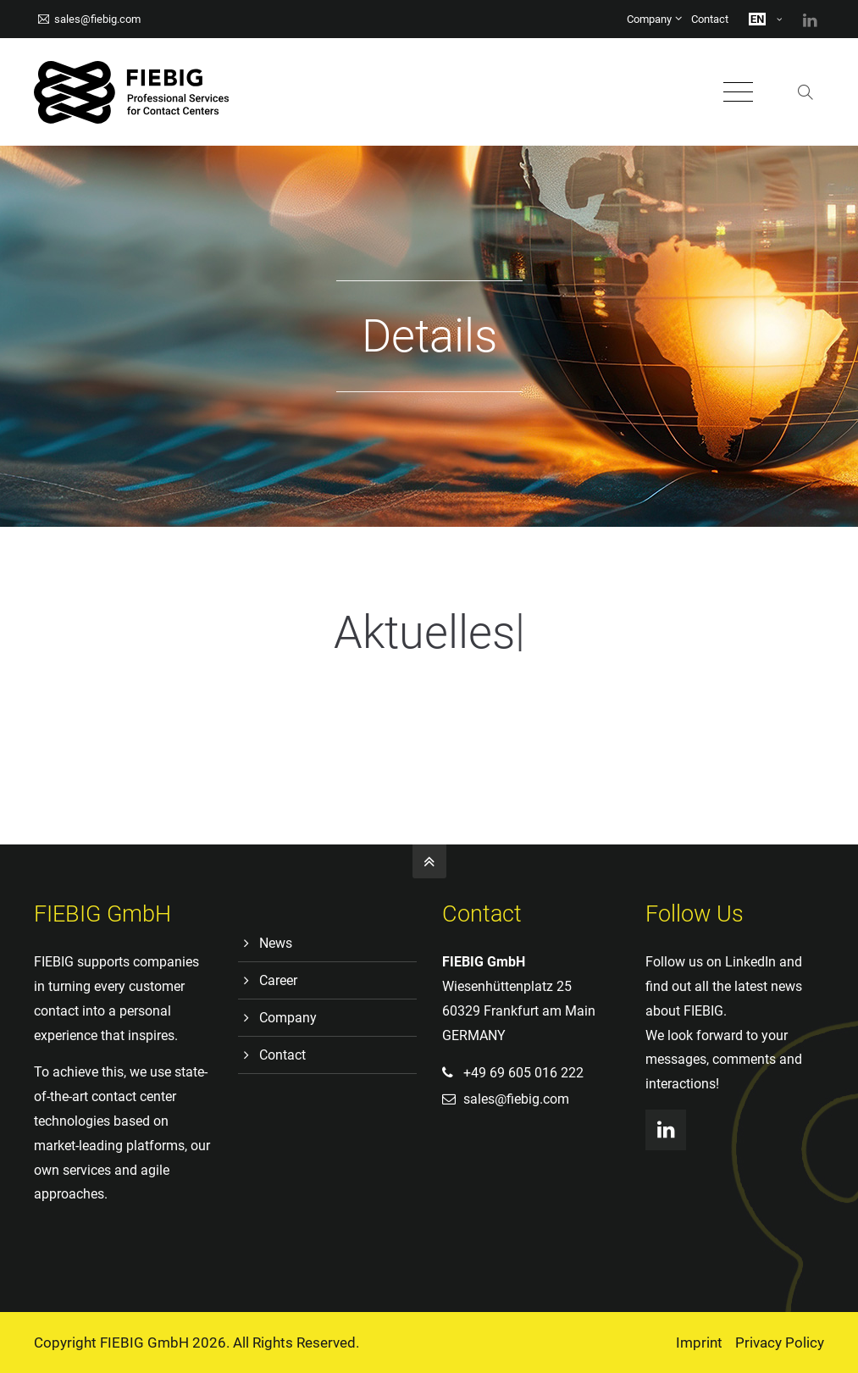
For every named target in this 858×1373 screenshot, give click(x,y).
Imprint (699, 1342)
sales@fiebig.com (89, 19)
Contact (709, 19)
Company (649, 19)
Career (278, 980)
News (275, 943)
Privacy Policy (779, 1342)
